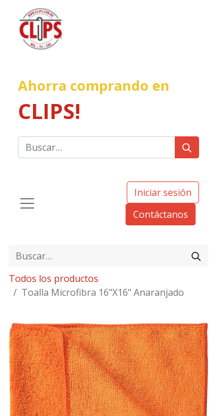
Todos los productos (53, 278)
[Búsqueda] (187, 147)
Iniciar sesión (163, 192)
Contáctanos (160, 214)
